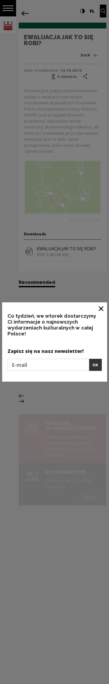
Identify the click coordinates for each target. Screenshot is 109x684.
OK (95, 364)
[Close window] (101, 308)
